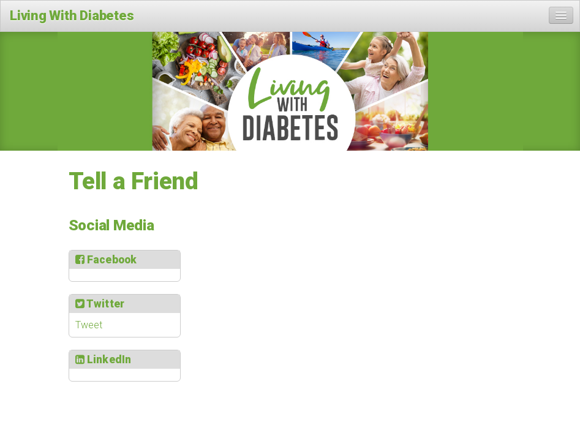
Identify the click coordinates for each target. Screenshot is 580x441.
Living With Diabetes (72, 15)
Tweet (88, 325)
